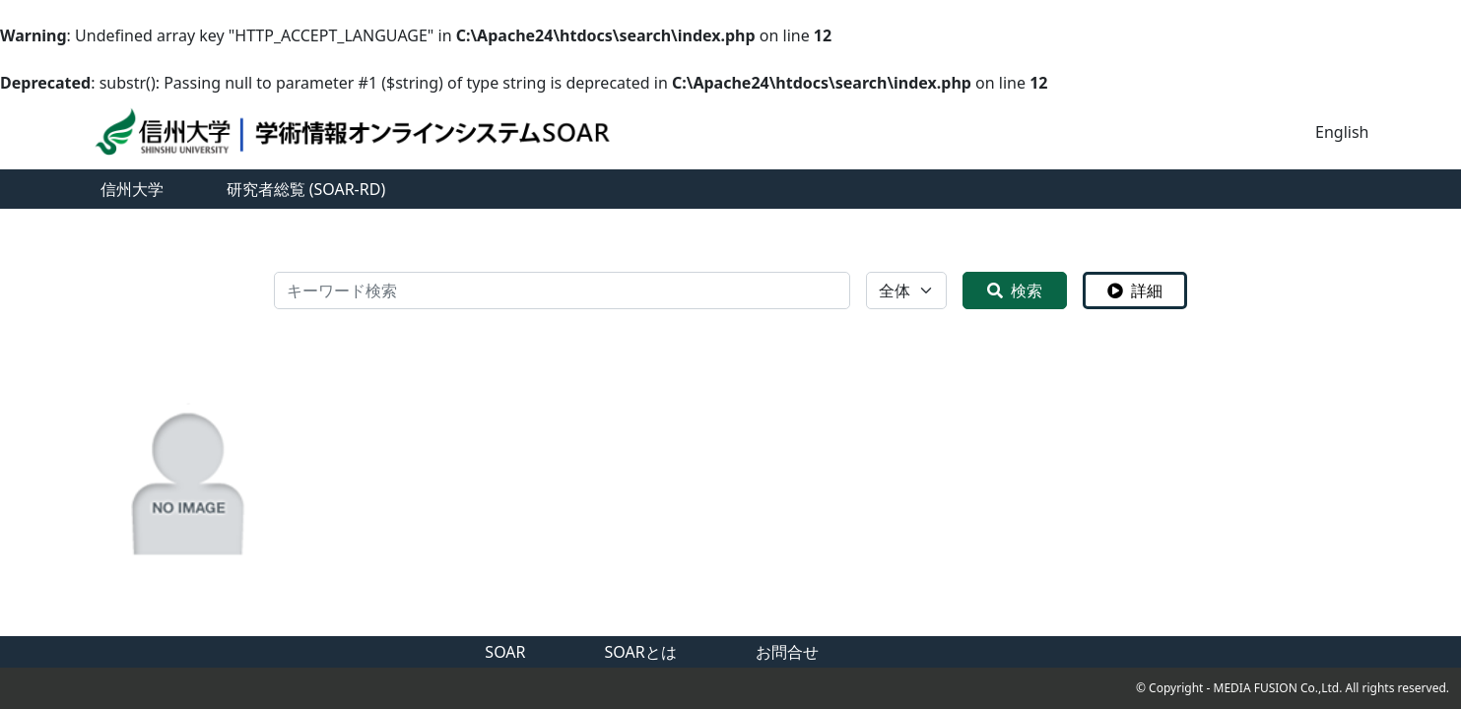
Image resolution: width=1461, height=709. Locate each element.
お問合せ (787, 652)
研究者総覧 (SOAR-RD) (306, 189)
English (1341, 132)
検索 (1014, 290)
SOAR (505, 652)
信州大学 (132, 189)
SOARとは (641, 652)
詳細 (1134, 290)
